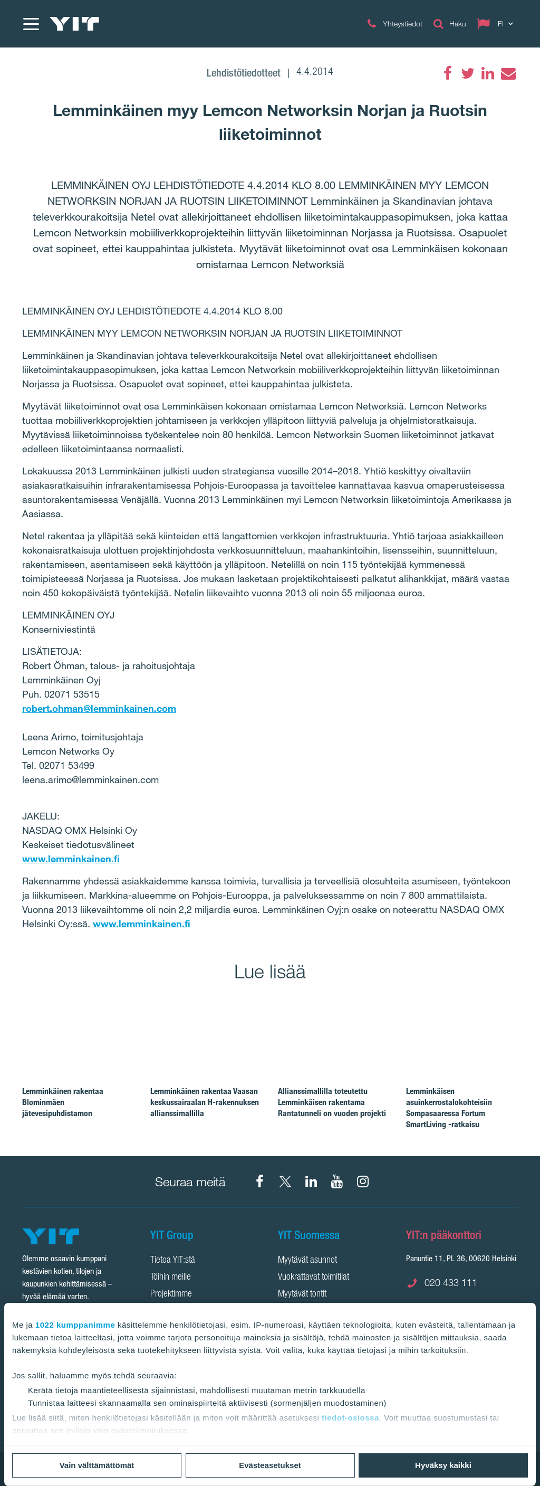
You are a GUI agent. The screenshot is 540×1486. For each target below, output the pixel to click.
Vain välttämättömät (97, 1465)
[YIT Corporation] (311, 1181)
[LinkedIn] (488, 73)
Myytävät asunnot (307, 1260)
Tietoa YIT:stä (172, 1260)
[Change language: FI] (497, 24)
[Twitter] (468, 73)
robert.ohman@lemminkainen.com (99, 708)
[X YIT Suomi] (285, 1181)
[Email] (508, 73)
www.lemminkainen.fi (71, 858)
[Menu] (30, 24)
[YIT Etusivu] (74, 24)
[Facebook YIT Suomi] (259, 1181)
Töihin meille (170, 1277)
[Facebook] (448, 73)
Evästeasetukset (270, 1465)
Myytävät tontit (302, 1294)
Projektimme (171, 1294)
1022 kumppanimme (75, 1324)
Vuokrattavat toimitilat (313, 1277)
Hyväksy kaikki (443, 1465)
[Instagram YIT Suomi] (362, 1181)
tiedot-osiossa (350, 1417)
